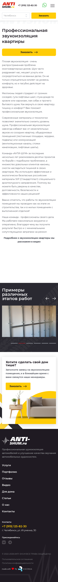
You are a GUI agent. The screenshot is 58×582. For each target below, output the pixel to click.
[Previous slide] (47, 298)
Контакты (8, 511)
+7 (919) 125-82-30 (14, 526)
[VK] (4, 542)
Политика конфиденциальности (17, 563)
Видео (6, 485)
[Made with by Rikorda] (17, 569)
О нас (5, 504)
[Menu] (52, 5)
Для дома (8, 491)
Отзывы (7, 478)
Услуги (6, 465)
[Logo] (8, 5)
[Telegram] (10, 542)
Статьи (6, 498)
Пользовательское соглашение (17, 559)
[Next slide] (54, 298)
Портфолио (9, 471)
